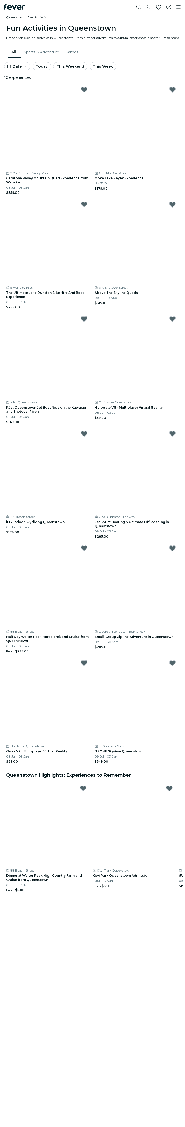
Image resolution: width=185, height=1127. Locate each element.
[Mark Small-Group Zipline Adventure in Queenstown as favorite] (172, 548)
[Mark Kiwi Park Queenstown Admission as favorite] (169, 788)
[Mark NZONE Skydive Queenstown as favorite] (172, 663)
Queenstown (16, 17)
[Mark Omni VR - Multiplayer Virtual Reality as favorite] (84, 663)
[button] (39, 17)
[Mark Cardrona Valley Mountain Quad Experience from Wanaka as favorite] (84, 89)
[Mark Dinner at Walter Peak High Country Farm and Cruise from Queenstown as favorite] (83, 788)
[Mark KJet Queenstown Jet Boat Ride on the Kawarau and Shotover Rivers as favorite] (84, 319)
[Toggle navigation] (178, 7)
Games (71, 52)
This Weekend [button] (70, 66)
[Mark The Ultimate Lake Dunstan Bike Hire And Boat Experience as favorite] (84, 204)
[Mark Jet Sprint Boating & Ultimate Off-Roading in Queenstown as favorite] (172, 433)
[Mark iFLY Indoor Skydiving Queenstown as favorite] (84, 433)
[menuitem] (14, 52)
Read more (171, 38)
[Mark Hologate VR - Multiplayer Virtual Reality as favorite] (172, 319)
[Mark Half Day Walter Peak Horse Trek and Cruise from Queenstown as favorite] (84, 548)
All (13, 51)
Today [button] (42, 66)
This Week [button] (103, 66)
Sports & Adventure (41, 52)
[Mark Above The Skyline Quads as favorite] (172, 204)
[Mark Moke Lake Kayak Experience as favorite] (172, 89)
